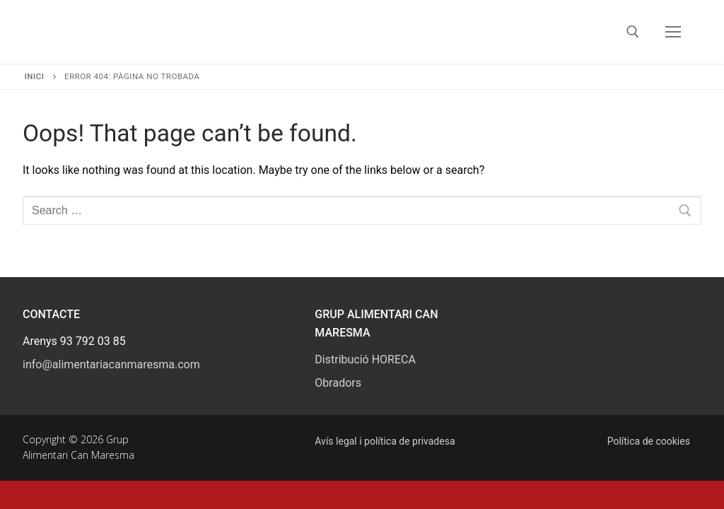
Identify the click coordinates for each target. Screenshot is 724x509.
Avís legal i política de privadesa (385, 441)
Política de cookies (648, 441)
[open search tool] (632, 31)
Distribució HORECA (365, 359)
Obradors (338, 383)
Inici (35, 76)
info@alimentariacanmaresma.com (111, 364)
